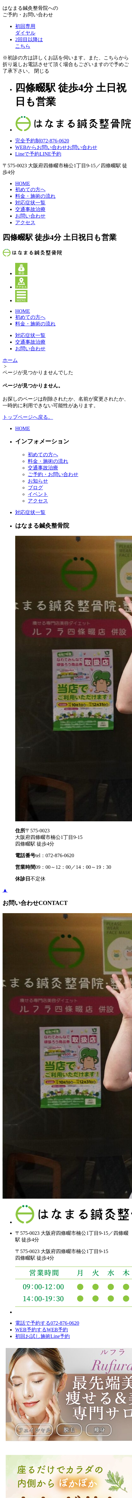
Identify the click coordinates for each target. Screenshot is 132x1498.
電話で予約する (47, 1323)
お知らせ (38, 481)
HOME (22, 183)
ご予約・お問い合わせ (53, 474)
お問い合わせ (56, 147)
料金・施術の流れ (35, 196)
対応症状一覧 (30, 202)
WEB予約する (41, 1329)
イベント (38, 494)
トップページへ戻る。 (28, 417)
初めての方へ (30, 189)
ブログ (35, 487)
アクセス (25, 222)
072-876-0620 (42, 140)
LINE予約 (38, 154)
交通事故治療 (30, 209)
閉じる (41, 71)
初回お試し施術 (42, 1336)
